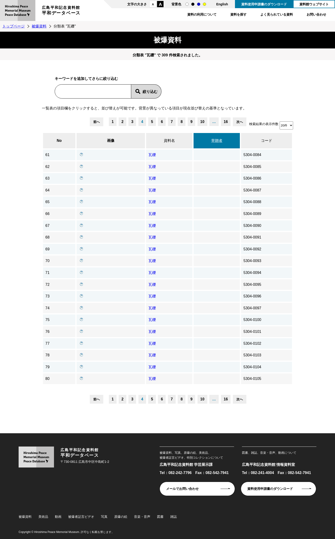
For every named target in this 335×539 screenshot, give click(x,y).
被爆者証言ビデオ (81, 517)
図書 (160, 517)
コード (266, 141)
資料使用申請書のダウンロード (264, 4)
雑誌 (173, 517)
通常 (187, 4)
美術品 (43, 517)
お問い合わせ (316, 14)
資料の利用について (202, 14)
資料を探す (238, 14)
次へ (239, 122)
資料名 (169, 141)
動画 (58, 517)
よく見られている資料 (276, 14)
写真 (104, 517)
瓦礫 (152, 155)
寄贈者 (216, 141)
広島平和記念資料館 (61, 11)
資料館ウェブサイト (314, 4)
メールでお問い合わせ (182, 489)
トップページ (13, 26)
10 (202, 122)
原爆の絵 (120, 517)
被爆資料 (39, 26)
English (222, 4)
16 (226, 122)
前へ (96, 122)
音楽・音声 (142, 517)
